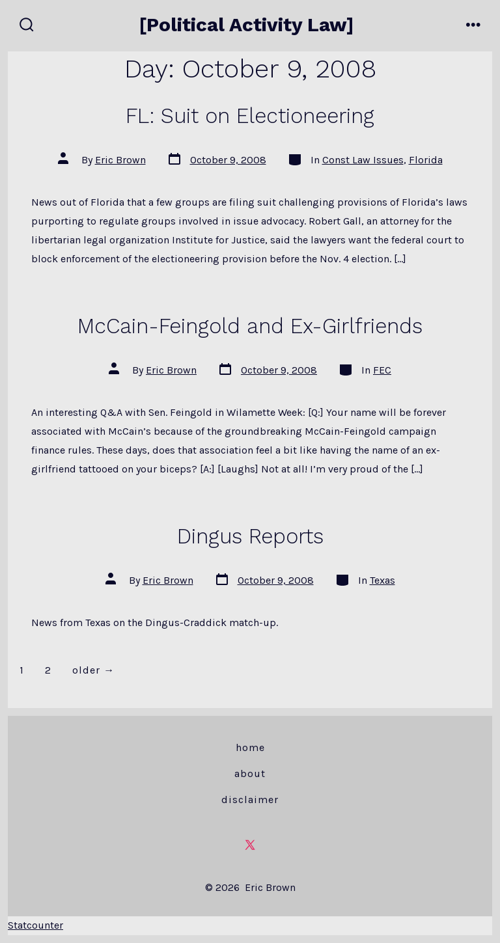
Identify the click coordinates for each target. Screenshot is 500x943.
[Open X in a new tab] (250, 845)
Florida (426, 160)
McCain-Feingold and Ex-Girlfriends (250, 326)
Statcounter (35, 925)
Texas (382, 580)
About (250, 773)
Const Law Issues (363, 160)
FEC (382, 370)
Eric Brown (120, 160)
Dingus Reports (250, 536)
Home (250, 747)
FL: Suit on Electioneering (250, 115)
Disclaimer (250, 799)
